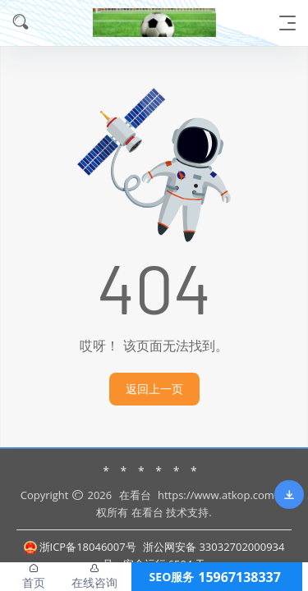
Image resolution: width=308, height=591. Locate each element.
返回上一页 (154, 388)
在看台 (135, 495)
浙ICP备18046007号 (80, 546)
